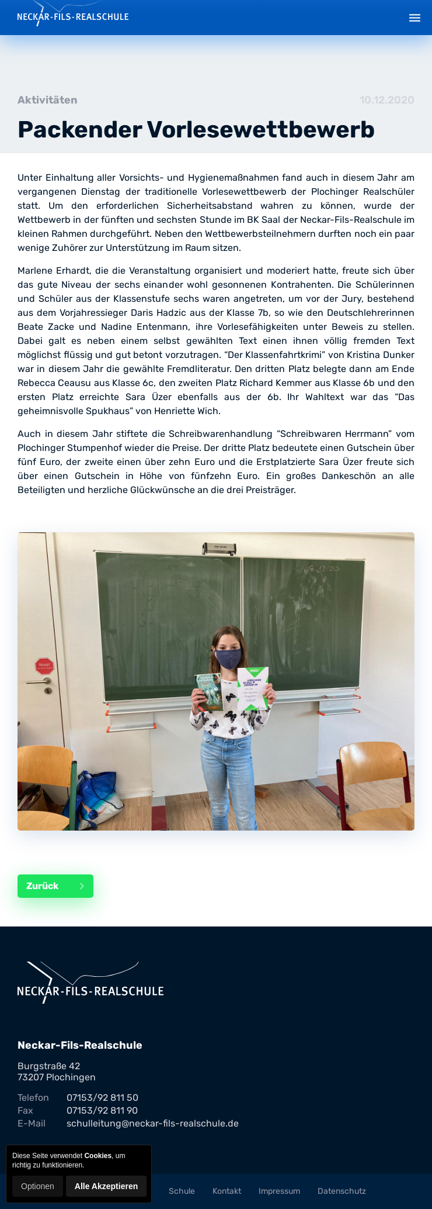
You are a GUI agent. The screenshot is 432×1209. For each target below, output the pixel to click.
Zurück (59, 886)
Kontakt (226, 1191)
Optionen (37, 1186)
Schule (182, 1191)
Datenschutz (342, 1191)
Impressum (279, 1191)
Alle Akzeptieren (106, 1186)
